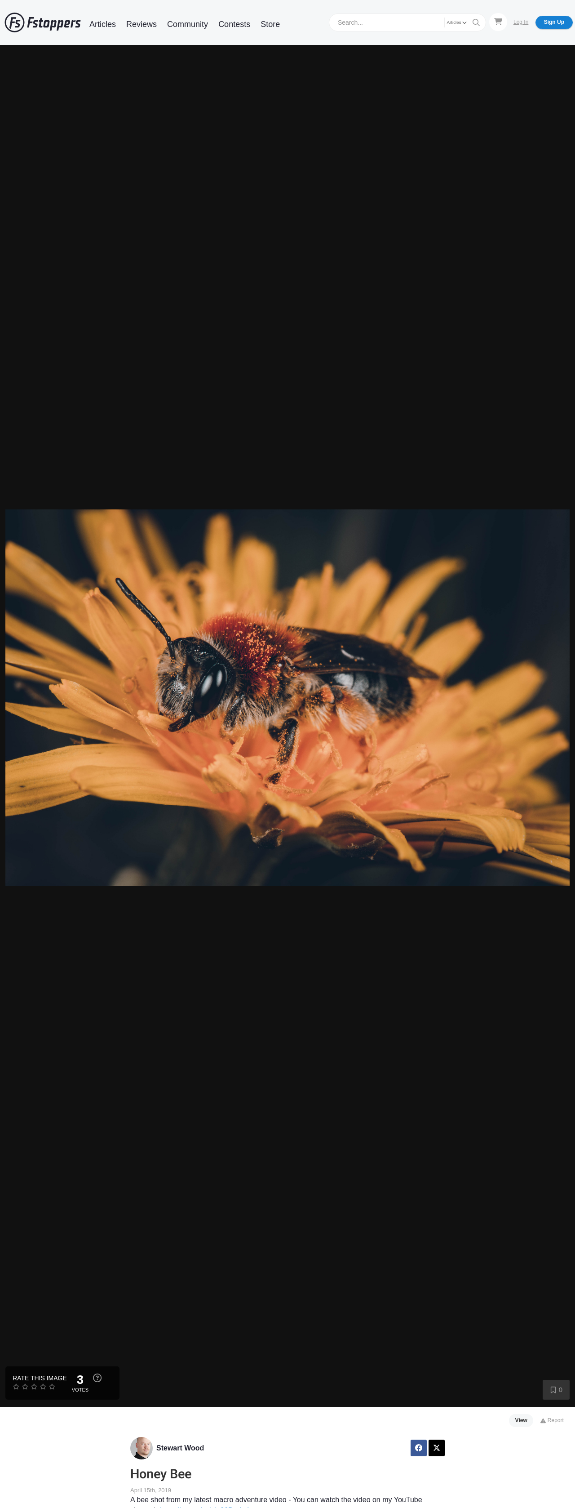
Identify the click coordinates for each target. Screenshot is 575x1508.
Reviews (141, 24)
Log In (520, 22)
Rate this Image (40, 1378)
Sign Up (554, 22)
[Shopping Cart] (498, 22)
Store (270, 24)
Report (551, 1420)
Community (187, 24)
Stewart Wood (180, 1448)
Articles (102, 24)
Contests (234, 24)
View (521, 1420)
